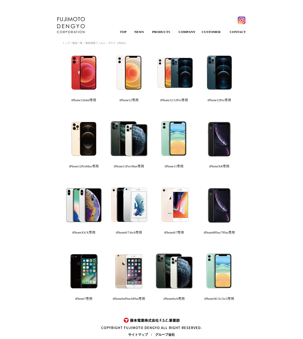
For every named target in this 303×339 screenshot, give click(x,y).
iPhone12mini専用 (83, 100)
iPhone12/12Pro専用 (174, 100)
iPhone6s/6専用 (174, 298)
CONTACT (238, 32)
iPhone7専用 (84, 298)
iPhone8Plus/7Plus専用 (219, 232)
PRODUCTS (161, 32)
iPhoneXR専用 (219, 166)
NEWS (139, 32)
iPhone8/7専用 (174, 232)
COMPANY (187, 32)
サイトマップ (138, 334)
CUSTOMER (211, 32)
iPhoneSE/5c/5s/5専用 (219, 298)
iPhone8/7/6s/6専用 (129, 232)
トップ (66, 43)
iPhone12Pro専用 (219, 100)
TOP (123, 32)
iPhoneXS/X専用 (83, 232)
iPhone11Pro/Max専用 (129, 166)
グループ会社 (165, 334)
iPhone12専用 (128, 100)
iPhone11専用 (174, 166)
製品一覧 (77, 43)
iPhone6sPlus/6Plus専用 (129, 298)
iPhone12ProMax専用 (84, 166)
